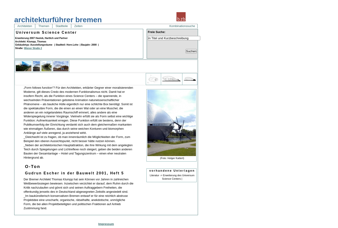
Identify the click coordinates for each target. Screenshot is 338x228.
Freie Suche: (156, 32)
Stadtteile (62, 26)
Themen (44, 26)
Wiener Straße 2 (33, 48)
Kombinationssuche (182, 26)
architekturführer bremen (58, 20)
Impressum (106, 224)
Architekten (25, 26)
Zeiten (78, 26)
